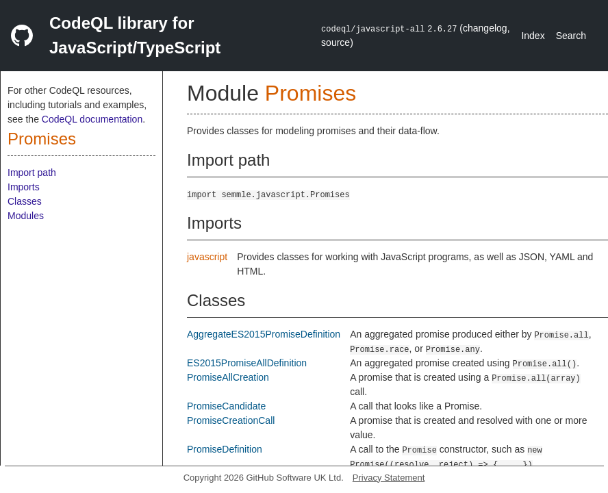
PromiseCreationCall (231, 420)
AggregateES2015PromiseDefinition (263, 334)
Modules (26, 215)
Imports (24, 186)
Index (532, 35)
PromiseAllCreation (228, 377)
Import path (32, 172)
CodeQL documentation (92, 119)
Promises (42, 138)
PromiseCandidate (226, 406)
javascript (207, 256)
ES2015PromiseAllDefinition (247, 362)
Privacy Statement (389, 477)
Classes (25, 201)
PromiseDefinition (224, 449)
